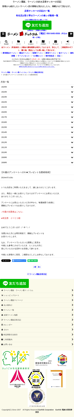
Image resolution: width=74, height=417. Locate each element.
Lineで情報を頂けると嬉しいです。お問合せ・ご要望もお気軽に (37, 25)
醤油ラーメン (24, 53)
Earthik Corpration (46, 410)
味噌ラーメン (37, 53)
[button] (3, 34)
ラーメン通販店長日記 (37, 274)
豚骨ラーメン (51, 53)
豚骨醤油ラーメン (10, 53)
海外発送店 (50, 56)
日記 (58, 56)
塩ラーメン (63, 53)
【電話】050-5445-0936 (49, 33)
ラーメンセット (24, 56)
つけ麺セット (37, 56)
